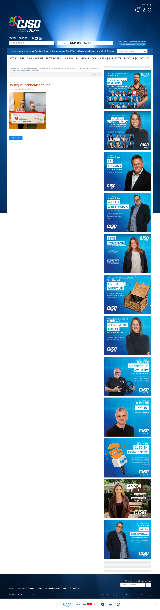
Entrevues (53, 58)
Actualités (16, 58)
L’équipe (31, 588)
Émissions (82, 58)
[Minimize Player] (156, 604)
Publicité (114, 58)
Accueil (12, 38)
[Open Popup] (118, 604)
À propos (21, 588)
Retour (15, 138)
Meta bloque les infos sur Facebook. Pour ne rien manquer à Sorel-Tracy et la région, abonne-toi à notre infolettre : (80, 51)
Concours (99, 58)
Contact (23, 38)
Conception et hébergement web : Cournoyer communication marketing (126, 595)
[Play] (102, 604)
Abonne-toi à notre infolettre (138, 581)
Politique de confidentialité (48, 588)
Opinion (68, 58)
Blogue (129, 58)
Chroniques (35, 58)
